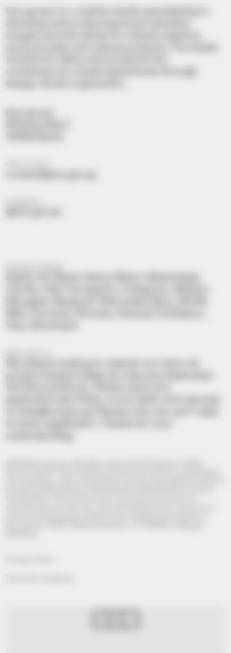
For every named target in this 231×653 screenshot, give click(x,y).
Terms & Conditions (40, 579)
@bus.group (33, 212)
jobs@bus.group (56, 412)
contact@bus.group (51, 174)
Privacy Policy (30, 560)
